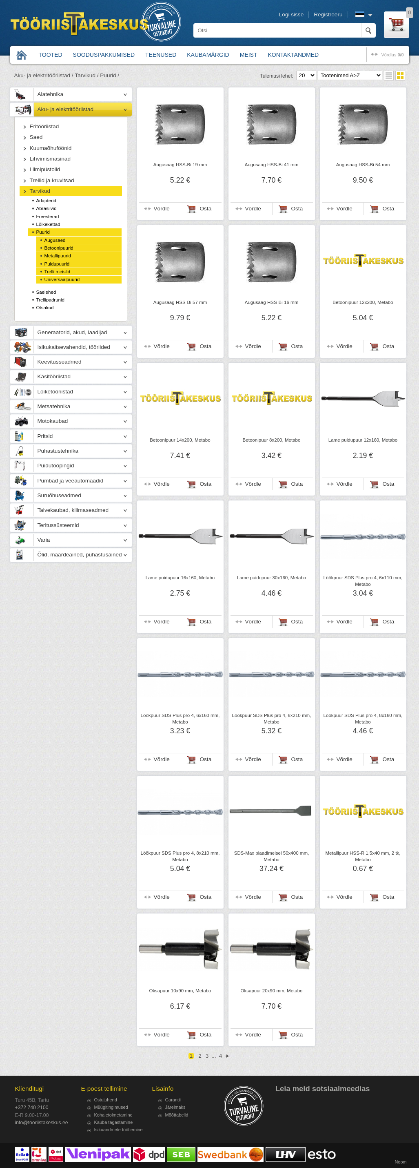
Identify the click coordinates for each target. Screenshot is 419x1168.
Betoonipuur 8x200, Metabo (272, 440)
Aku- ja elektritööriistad (66, 109)
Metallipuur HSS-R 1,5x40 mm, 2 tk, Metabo (362, 856)
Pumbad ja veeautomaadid (71, 481)
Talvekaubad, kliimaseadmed (73, 510)
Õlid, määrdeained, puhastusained (80, 555)
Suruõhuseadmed (59, 495)
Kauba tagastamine (113, 1122)
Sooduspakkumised (104, 54)
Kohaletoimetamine (113, 1114)
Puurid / (109, 75)
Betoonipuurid (58, 248)
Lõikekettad (48, 224)
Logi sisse (291, 14)
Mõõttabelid (176, 1114)
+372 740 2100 (32, 1107)
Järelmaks (175, 1107)
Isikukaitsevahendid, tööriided (74, 347)
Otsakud (45, 307)
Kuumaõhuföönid (51, 148)
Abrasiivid (46, 208)
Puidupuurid (57, 263)
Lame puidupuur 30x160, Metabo (271, 577)
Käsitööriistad (54, 376)
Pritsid (45, 436)
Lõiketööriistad (55, 392)
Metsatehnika (54, 406)
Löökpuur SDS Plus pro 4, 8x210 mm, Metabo (180, 856)
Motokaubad (53, 421)
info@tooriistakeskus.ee (41, 1123)
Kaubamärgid (208, 54)
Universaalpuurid (62, 279)
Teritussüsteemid (58, 525)
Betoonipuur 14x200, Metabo (180, 440)
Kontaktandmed (293, 54)
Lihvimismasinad (50, 159)
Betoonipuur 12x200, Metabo (363, 302)
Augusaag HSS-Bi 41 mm (272, 164)
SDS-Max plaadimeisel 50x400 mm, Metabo (271, 856)
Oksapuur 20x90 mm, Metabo (271, 990)
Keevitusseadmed (60, 362)
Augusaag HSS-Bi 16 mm (272, 302)
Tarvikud (40, 191)
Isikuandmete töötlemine (118, 1129)
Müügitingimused (111, 1107)
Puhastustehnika (58, 451)
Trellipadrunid (50, 299)
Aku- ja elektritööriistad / (43, 75)
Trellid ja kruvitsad (52, 180)
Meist (248, 54)
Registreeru (328, 14)
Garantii (173, 1099)
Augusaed (55, 240)
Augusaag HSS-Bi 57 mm (180, 302)
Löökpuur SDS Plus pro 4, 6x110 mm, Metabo (363, 581)
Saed (36, 137)
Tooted (50, 54)
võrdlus (392, 54)
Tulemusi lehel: (276, 76)
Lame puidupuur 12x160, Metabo (362, 440)
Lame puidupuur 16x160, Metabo (180, 577)
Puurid (43, 232)
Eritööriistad (44, 126)
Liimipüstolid (45, 169)
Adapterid (46, 200)
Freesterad (47, 216)
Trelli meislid (57, 271)
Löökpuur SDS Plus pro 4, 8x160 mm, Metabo (363, 718)
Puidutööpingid (56, 465)
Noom (400, 1161)
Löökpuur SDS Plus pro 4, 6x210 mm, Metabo (271, 718)
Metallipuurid (57, 255)
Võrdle (162, 208)
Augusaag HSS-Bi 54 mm (363, 164)
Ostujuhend (105, 1099)
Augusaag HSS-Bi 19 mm (180, 164)
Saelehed (46, 292)
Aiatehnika (50, 94)
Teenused (160, 54)
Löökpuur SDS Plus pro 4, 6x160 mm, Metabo (180, 718)
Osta (206, 208)
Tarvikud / (86, 75)
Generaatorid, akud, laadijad (72, 332)
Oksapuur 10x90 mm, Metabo (180, 990)
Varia (44, 540)
